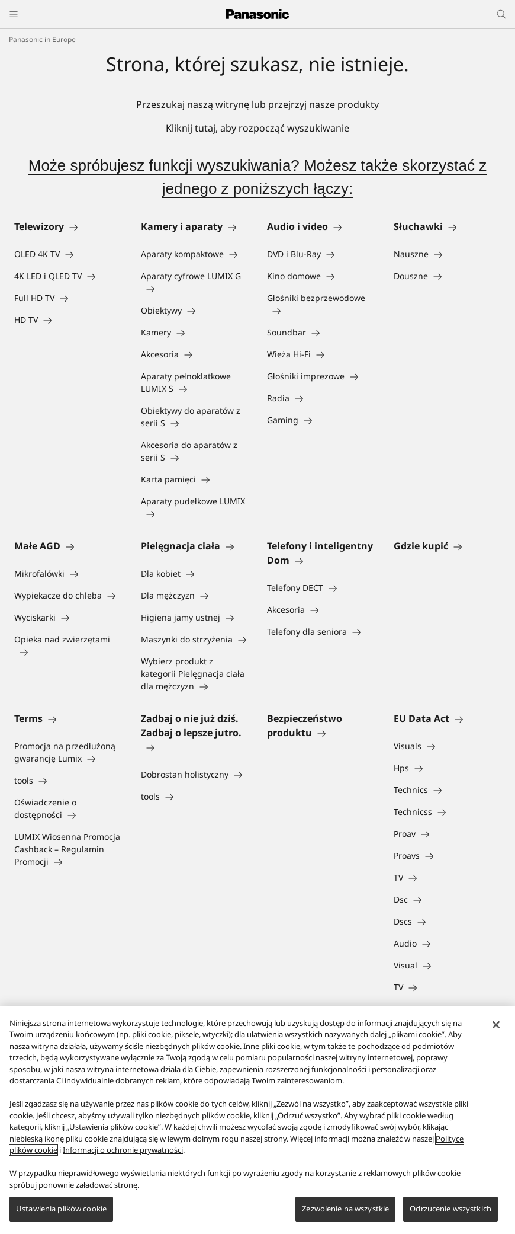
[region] (257, 1120)
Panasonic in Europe (42, 39)
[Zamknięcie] (496, 1025)
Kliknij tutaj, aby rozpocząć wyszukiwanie (257, 128)
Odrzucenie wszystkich (450, 1208)
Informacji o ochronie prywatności (123, 1150)
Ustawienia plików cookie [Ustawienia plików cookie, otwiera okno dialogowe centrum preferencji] (61, 1208)
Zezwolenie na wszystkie (345, 1208)
